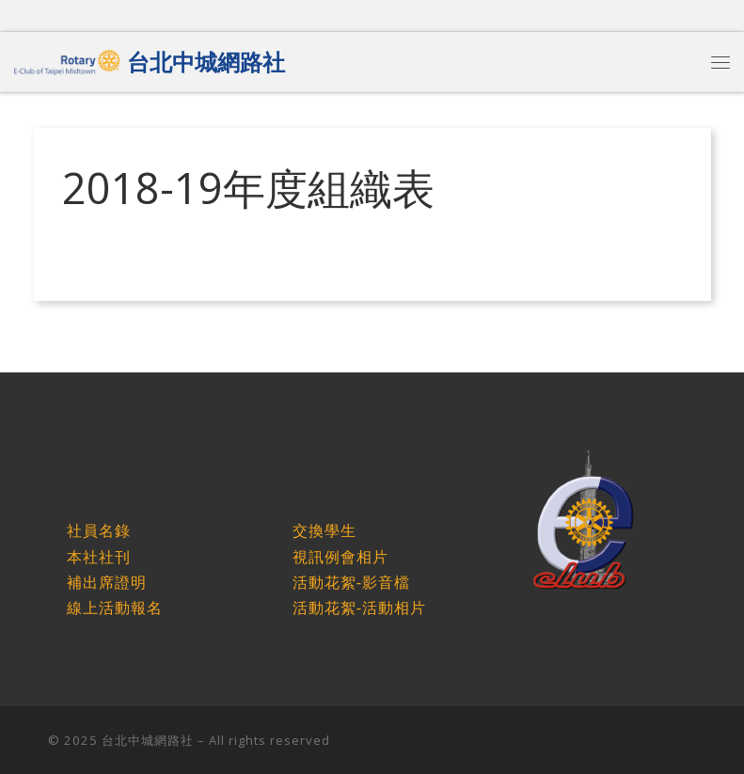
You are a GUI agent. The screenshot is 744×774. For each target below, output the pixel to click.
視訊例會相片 (340, 557)
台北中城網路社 (148, 740)
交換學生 (324, 531)
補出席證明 (107, 583)
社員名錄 (99, 531)
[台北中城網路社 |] (67, 58)
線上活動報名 (115, 608)
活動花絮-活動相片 (359, 608)
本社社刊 (99, 557)
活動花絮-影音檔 (351, 583)
